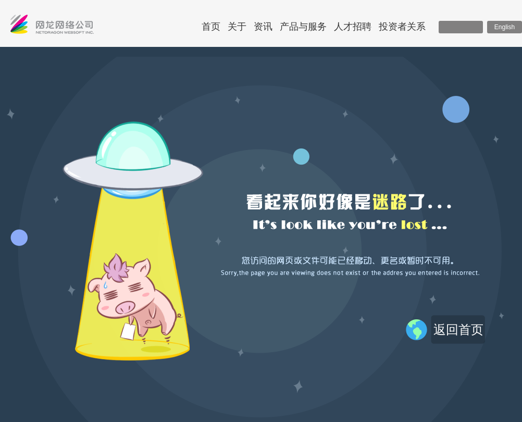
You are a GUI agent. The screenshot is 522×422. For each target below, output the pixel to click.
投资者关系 (402, 26)
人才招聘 (352, 26)
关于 (237, 26)
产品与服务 (303, 26)
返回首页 (458, 329)
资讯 (263, 26)
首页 (211, 26)
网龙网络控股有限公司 (52, 27)
